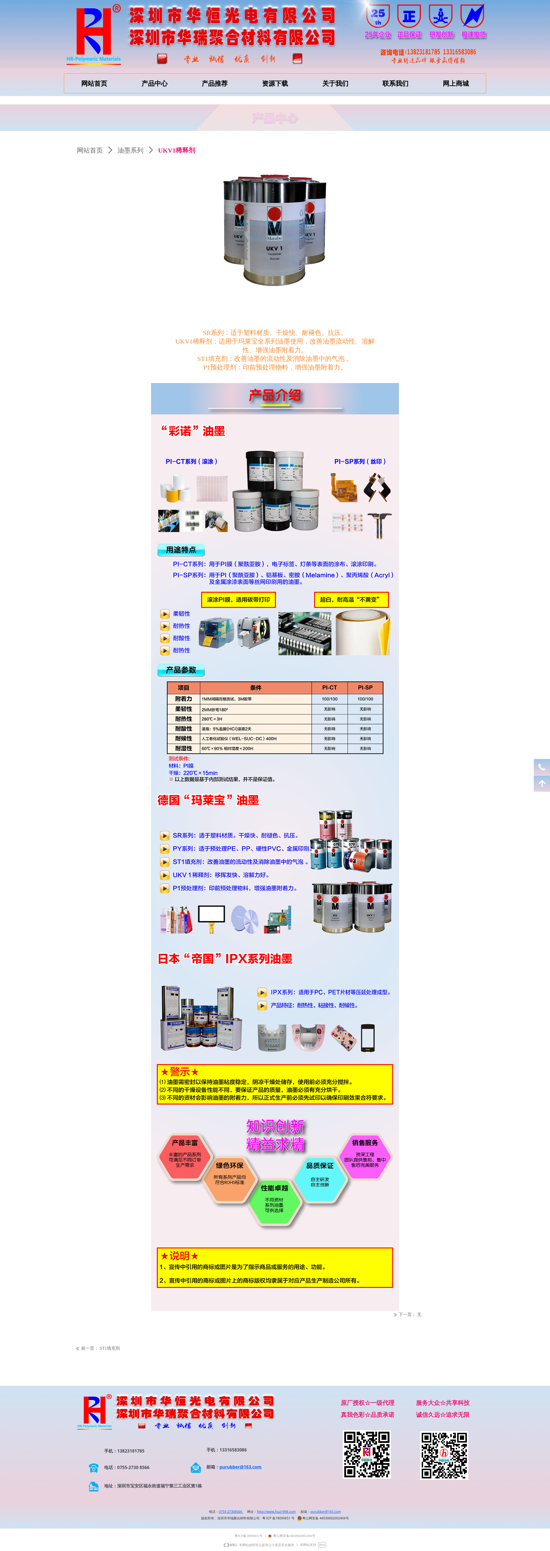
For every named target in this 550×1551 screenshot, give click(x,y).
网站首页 (90, 150)
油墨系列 (130, 150)
